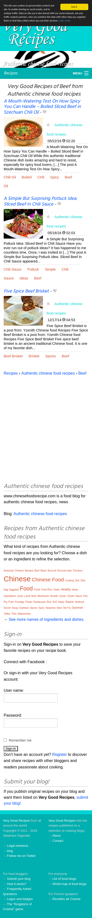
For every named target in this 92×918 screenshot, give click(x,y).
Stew (59, 607)
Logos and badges (20, 899)
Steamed (50, 607)
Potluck (33, 269)
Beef (68, 177)
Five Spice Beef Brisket (26, 291)
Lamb (20, 596)
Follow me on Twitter (21, 856)
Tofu (14, 613)
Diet (77, 580)
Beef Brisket (13, 356)
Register (59, 754)
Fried (37, 589)
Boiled (27, 177)
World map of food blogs (69, 884)
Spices (50, 356)
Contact (58, 841)
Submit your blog (18, 879)
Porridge (19, 602)
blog (10, 851)
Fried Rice (47, 589)
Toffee (7, 613)
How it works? (16, 884)
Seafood (79, 602)
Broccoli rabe (64, 570)
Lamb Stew (30, 596)
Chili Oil (10, 177)
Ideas (24, 278)
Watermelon (24, 613)
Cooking (69, 580)
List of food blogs (64, 879)
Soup (15, 607)
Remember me (20, 740)
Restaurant (40, 602)
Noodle (54, 596)
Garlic (56, 589)
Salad (61, 602)
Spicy (54, 177)
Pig (5, 602)
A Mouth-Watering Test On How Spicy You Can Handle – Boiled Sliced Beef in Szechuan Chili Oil (42, 107)
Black (43, 570)
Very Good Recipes (16, 820)
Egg (6, 589)
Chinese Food (48, 579)
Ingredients (10, 596)
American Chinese (14, 570)
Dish (82, 580)
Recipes (10, 73)
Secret (7, 607)
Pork (11, 601)
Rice (49, 602)
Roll (55, 602)
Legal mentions (17, 846)
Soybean (24, 607)
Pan (85, 596)
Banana (29, 570)
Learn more (64, 20)
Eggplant (14, 589)
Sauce (9, 278)
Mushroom (43, 596)
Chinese (17, 579)
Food (26, 588)
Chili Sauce (13, 269)
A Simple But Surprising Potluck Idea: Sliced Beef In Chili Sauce (40, 201)
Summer (77, 607)
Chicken (78, 570)
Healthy (66, 589)
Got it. (74, 6)
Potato (28, 602)
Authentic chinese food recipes (48, 373)
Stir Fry (67, 607)
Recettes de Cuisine (67, 899)
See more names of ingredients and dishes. (46, 619)
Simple (50, 269)
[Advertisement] (46, 428)
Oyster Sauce (74, 596)
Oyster (62, 596)
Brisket (34, 356)
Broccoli (52, 570)
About (56, 835)
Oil (6, 186)
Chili (41, 177)
